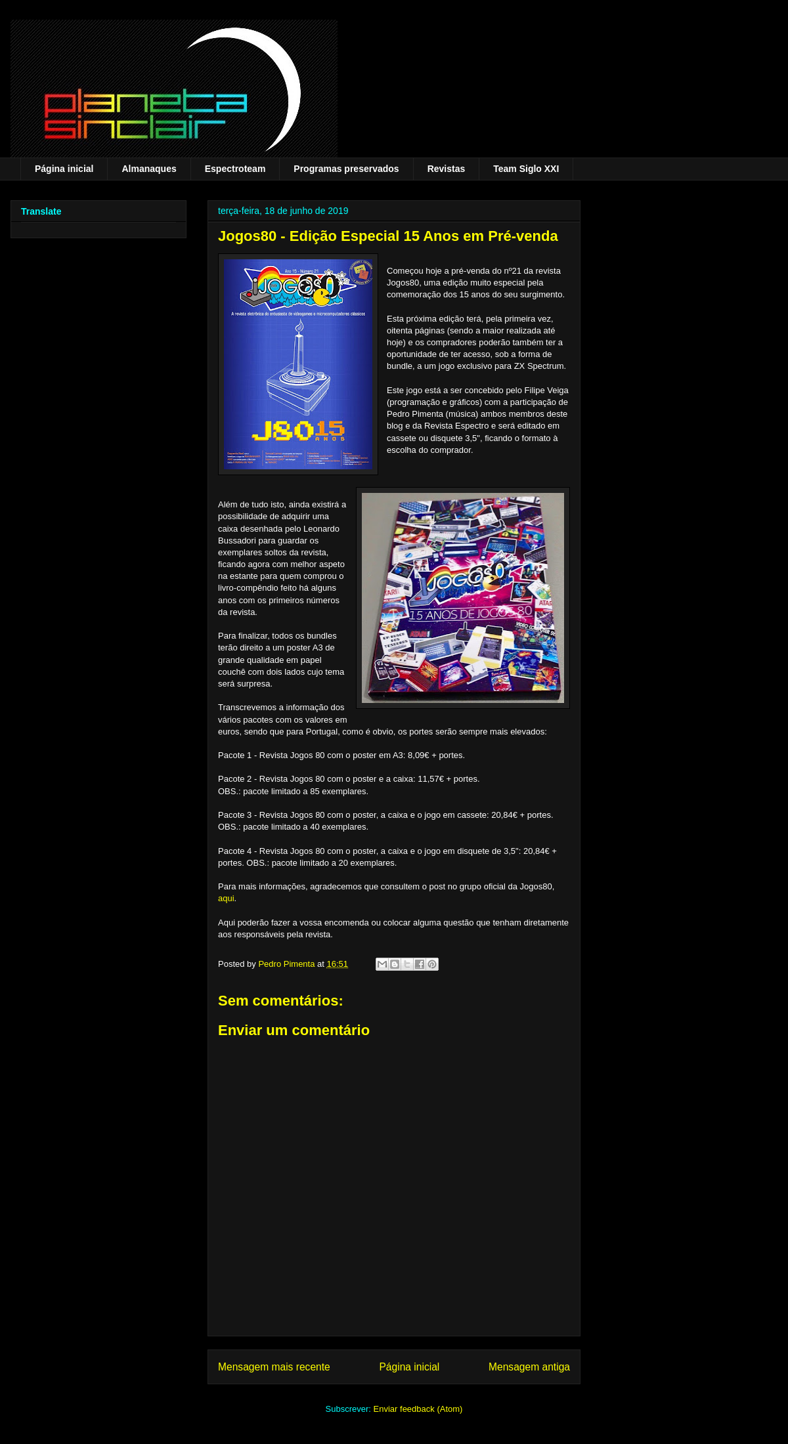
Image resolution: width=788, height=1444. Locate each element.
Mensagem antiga (529, 1366)
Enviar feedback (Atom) (418, 1409)
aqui (226, 898)
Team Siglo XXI (526, 168)
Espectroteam (235, 168)
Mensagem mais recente (274, 1366)
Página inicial (64, 168)
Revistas (446, 168)
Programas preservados (346, 168)
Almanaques (148, 168)
